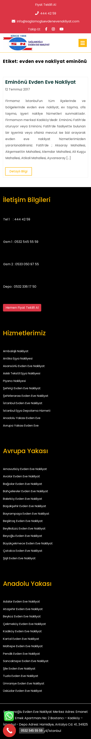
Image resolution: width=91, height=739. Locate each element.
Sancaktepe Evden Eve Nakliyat (26, 661)
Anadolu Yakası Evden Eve (21, 418)
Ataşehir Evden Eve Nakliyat (23, 609)
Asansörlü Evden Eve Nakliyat (24, 366)
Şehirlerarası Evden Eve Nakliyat (25, 396)
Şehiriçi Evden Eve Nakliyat (22, 388)
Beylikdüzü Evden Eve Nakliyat (24, 528)
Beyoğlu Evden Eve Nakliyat (22, 536)
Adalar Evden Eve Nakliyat (21, 601)
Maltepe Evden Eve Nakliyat (23, 646)
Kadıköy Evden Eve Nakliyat (22, 631)
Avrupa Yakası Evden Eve (21, 425)
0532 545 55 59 (26, 241)
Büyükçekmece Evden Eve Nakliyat (28, 543)
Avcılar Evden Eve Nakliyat (21, 476)
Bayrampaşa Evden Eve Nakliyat (26, 513)
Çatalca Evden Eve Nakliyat (22, 551)
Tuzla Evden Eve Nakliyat (20, 676)
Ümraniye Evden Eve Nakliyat (23, 683)
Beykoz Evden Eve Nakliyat (22, 616)
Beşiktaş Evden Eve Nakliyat (23, 521)
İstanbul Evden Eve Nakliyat (22, 403)
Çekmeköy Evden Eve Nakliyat (24, 624)
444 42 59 (45, 13)
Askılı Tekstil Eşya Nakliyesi (21, 373)
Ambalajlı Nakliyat (16, 351)
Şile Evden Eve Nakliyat (19, 668)
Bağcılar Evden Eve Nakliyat (22, 484)
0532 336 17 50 (25, 286)
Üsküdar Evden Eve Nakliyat (22, 691)
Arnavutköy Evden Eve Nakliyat (25, 469)
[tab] (83, 43)
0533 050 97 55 (27, 264)
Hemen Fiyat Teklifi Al (22, 307)
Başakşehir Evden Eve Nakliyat (24, 506)
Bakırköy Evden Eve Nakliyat (22, 499)
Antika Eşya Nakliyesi (18, 358)
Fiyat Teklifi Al (45, 4)
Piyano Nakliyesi (14, 381)
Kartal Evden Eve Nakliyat (21, 639)
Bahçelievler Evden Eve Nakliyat (25, 491)
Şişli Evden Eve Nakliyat (19, 558)
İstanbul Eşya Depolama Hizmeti (26, 410)
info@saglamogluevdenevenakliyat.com (45, 21)
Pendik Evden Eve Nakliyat (21, 654)
